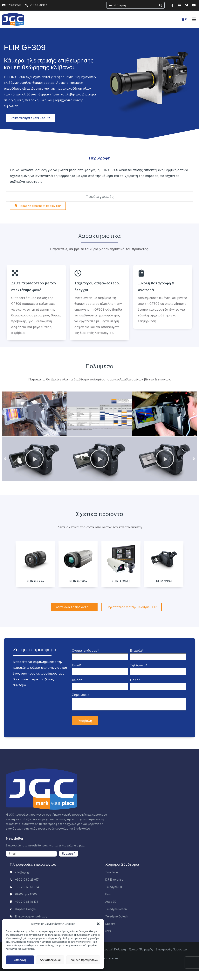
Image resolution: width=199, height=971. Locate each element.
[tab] (99, 158)
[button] (98, 924)
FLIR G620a (78, 581)
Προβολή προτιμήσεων (83, 959)
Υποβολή (85, 721)
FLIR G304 (164, 581)
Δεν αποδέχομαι (50, 959)
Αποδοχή (20, 959)
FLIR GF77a (35, 581)
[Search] (160, 5)
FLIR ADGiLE (121, 581)
